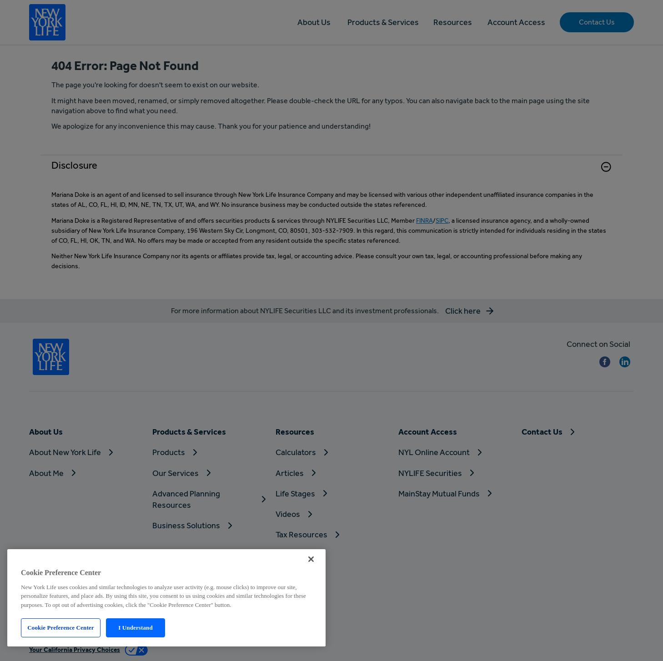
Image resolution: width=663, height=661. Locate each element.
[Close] (311, 559)
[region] (166, 597)
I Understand (135, 627)
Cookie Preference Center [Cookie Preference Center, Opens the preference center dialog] (60, 627)
